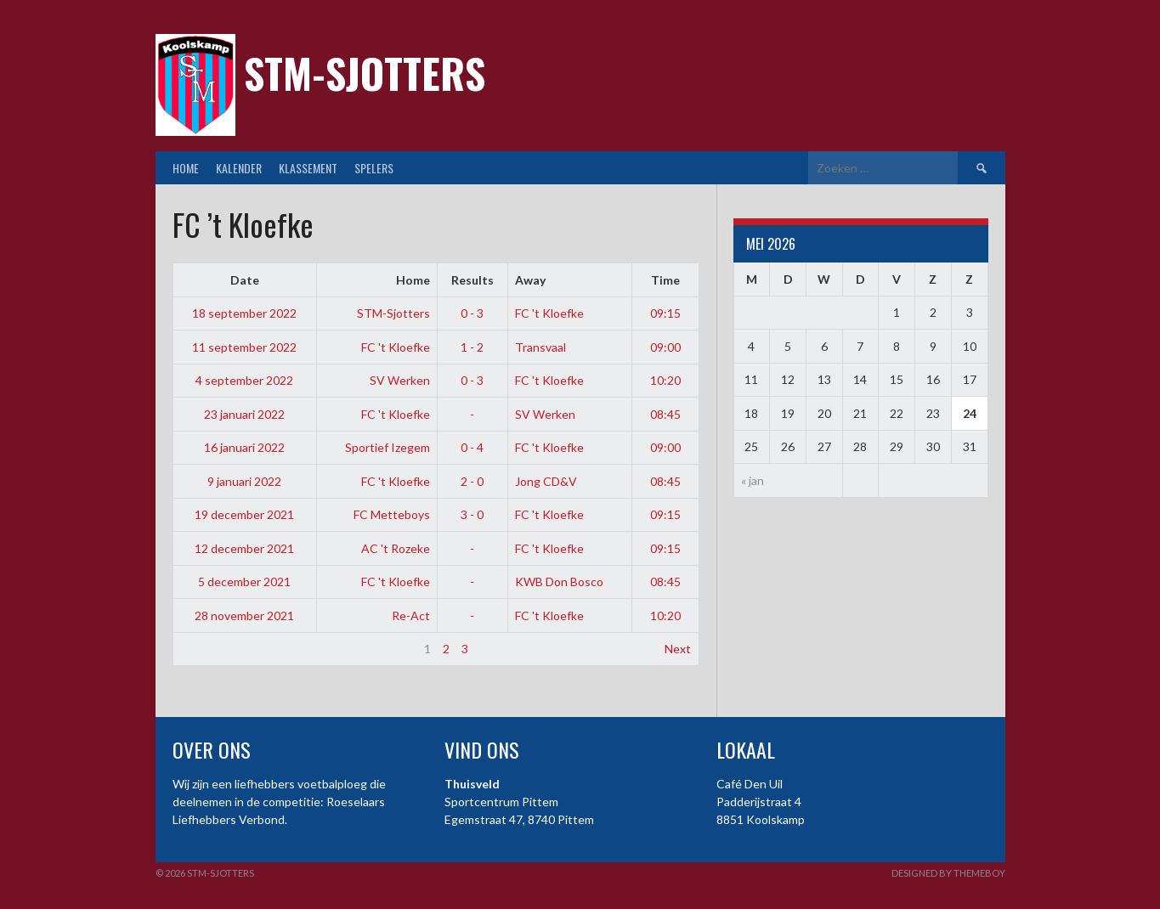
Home (186, 168)
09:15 (665, 313)
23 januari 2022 (244, 414)
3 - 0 (472, 514)
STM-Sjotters (364, 72)
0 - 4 (472, 447)
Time (665, 280)
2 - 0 (472, 481)
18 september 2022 (244, 313)
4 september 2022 (244, 380)
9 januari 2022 (244, 481)
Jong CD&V (546, 481)
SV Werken (400, 380)
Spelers (373, 168)
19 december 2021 (244, 514)
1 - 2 (472, 347)
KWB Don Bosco (559, 581)
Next (678, 648)
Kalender (239, 168)
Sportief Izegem (387, 447)
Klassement (308, 168)
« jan (752, 480)
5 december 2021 (244, 581)
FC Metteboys (392, 514)
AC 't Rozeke (395, 548)
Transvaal (540, 347)
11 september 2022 (244, 347)
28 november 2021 (244, 615)
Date (244, 280)
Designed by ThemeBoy (948, 872)
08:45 (665, 414)
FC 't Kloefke (549, 313)
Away (530, 280)
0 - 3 (472, 313)
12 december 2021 (244, 548)
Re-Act (411, 615)
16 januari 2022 (244, 447)
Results (472, 280)
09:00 (665, 347)
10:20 (665, 380)
